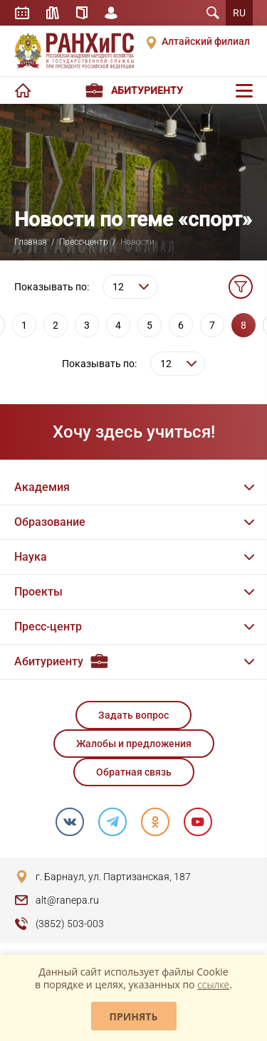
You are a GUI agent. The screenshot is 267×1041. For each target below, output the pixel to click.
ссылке (213, 984)
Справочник (82, 13)
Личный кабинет (111, 13)
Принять (134, 1016)
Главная (30, 242)
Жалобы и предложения (134, 743)
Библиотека (53, 13)
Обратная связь (134, 772)
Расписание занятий (22, 13)
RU (239, 13)
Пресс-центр (83, 242)
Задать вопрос (133, 715)
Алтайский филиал (206, 41)
